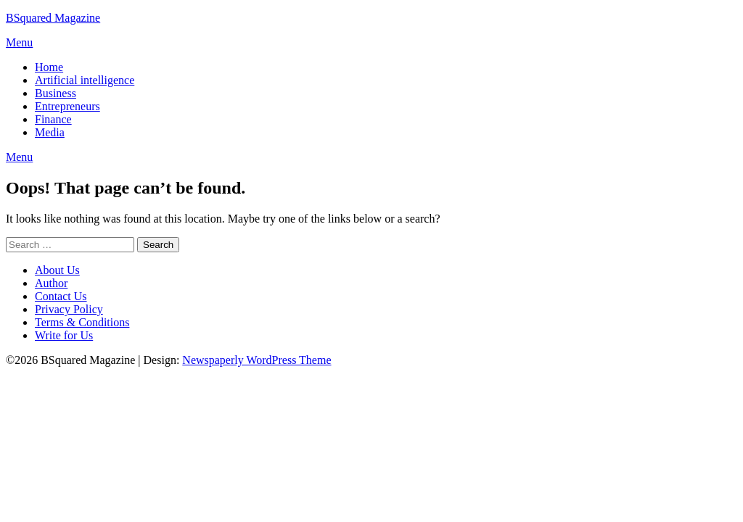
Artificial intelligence (84, 80)
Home (49, 67)
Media (50, 132)
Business (55, 93)
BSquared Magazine (53, 18)
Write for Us (64, 335)
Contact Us (61, 296)
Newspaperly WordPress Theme (256, 360)
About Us (57, 270)
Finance (53, 119)
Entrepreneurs (67, 106)
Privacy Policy (69, 309)
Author (51, 283)
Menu (19, 42)
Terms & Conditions (82, 322)
